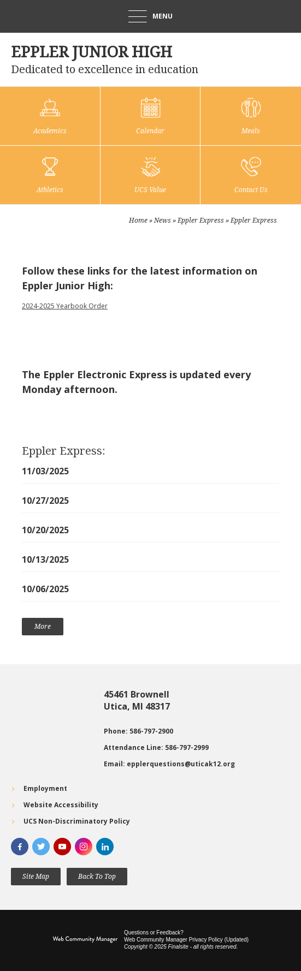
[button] (150, 16)
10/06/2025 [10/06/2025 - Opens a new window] (45, 589)
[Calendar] (150, 116)
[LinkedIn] (105, 846)
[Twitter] (41, 846)
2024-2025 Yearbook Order (65, 306)
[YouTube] (62, 846)
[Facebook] (19, 846)
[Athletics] (50, 175)
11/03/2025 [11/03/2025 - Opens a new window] (45, 471)
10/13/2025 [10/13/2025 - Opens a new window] (45, 559)
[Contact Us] (250, 175)
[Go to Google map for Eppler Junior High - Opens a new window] (52, 729)
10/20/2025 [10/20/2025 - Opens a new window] (45, 530)
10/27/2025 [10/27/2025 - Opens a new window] (45, 501)
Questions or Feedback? (154, 933)
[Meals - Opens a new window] (250, 116)
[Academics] (50, 116)
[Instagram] (83, 846)
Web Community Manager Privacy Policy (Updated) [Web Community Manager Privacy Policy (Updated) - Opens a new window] (186, 940)
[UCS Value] (150, 175)
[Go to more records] (42, 626)
